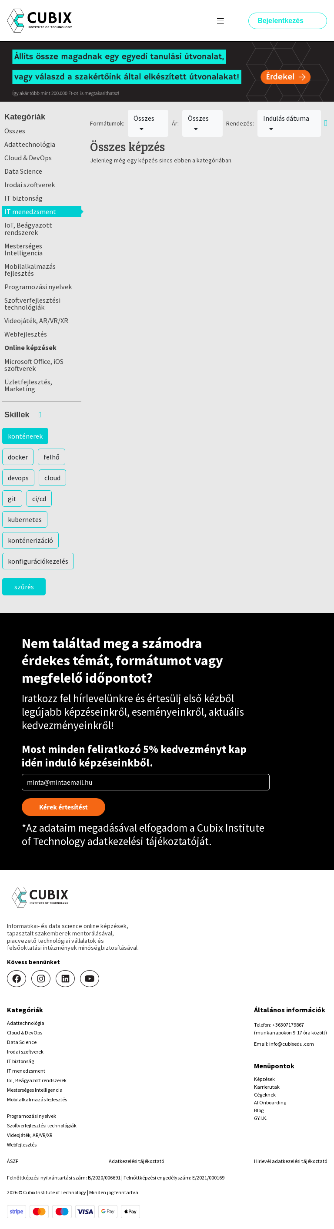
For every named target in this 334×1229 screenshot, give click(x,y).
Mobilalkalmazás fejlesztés (30, 270)
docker (18, 457)
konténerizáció (30, 540)
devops (18, 477)
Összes (14, 130)
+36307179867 (288, 1024)
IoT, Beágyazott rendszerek (28, 228)
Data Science (23, 171)
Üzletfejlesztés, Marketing (28, 385)
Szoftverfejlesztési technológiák (32, 303)
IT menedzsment (30, 211)
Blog (259, 1110)
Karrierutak (267, 1087)
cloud (52, 477)
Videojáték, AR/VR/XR (36, 320)
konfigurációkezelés (38, 561)
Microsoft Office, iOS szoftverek (33, 365)
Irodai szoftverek (29, 184)
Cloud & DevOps (28, 157)
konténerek (25, 436)
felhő (51, 457)
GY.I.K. (260, 1118)
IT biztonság (23, 198)
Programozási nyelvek (38, 286)
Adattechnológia (29, 144)
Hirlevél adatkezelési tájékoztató (290, 1161)
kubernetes (25, 519)
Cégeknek (265, 1094)
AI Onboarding (270, 1102)
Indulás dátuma (286, 123)
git (12, 498)
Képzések (264, 1079)
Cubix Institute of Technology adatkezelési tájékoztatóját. (143, 834)
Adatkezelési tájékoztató (136, 1161)
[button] (41, 415)
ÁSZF (12, 1161)
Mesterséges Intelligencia (23, 249)
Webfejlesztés (25, 334)
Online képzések (30, 347)
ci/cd (39, 498)
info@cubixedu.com (291, 1044)
